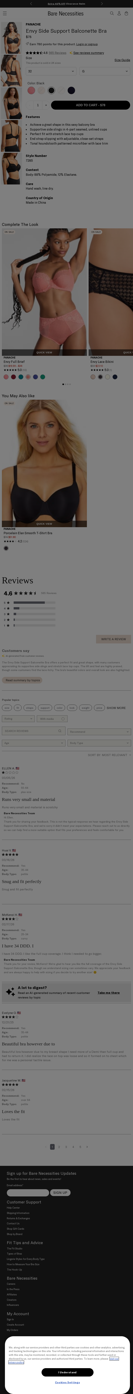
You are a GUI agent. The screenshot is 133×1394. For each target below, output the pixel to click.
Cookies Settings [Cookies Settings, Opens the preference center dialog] (67, 1382)
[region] (67, 1365)
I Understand (67, 1372)
